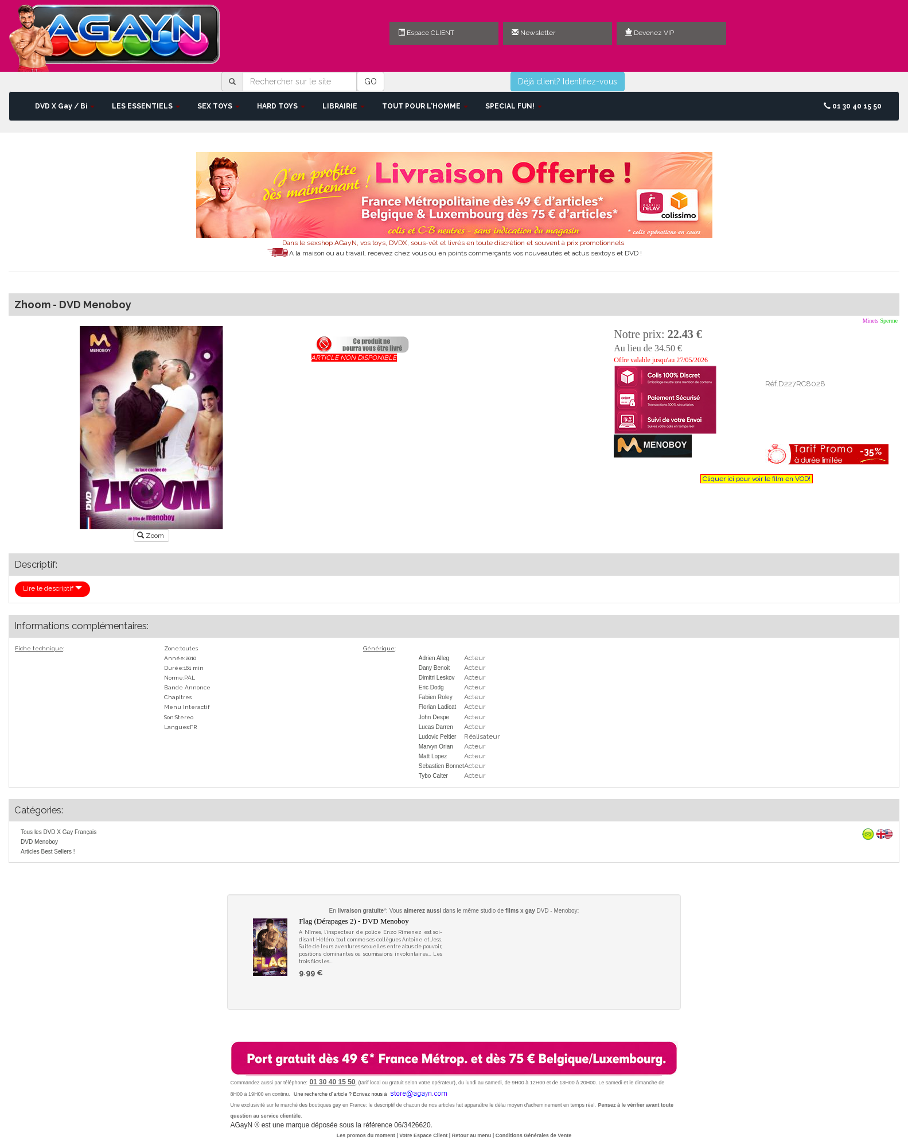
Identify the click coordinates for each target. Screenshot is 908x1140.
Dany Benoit (434, 668)
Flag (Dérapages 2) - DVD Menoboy (354, 921)
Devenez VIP (649, 33)
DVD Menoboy (39, 842)
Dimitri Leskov (437, 677)
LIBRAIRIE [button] (343, 106)
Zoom (151, 536)
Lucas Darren (436, 727)
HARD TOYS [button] (281, 106)
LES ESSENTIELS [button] (146, 106)
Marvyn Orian (436, 746)
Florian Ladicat (438, 707)
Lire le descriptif (52, 588)
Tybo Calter (433, 776)
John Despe (434, 717)
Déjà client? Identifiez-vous (567, 81)
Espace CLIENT (426, 33)
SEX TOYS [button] (218, 106)
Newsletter (533, 33)
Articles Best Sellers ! (48, 851)
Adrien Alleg (434, 658)
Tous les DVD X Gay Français (58, 832)
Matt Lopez (433, 756)
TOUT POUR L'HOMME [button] (425, 106)
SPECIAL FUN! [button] (513, 106)
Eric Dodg (431, 687)
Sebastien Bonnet (441, 766)
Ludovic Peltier (438, 737)
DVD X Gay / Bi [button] (65, 106)
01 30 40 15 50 (853, 106)
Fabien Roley (436, 697)
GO (370, 81)
